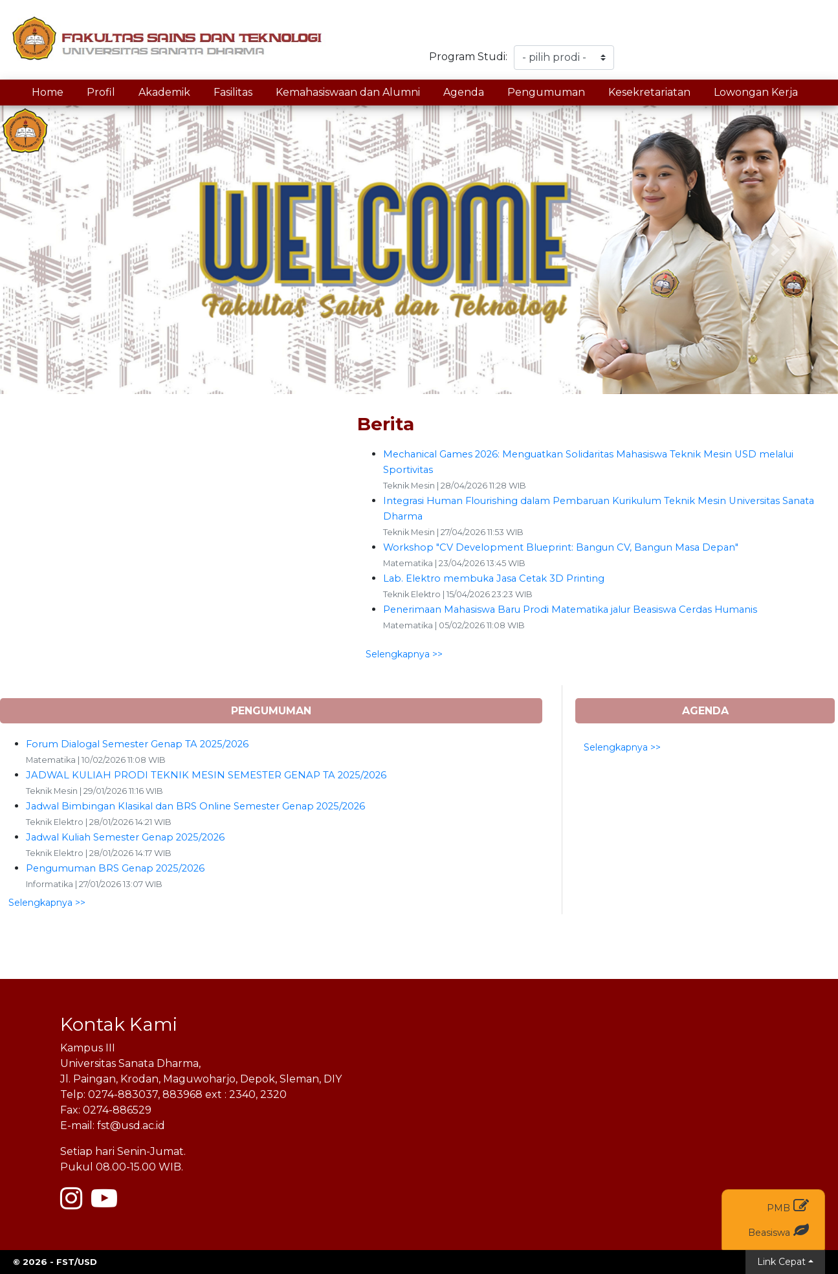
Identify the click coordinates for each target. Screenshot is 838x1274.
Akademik (164, 92)
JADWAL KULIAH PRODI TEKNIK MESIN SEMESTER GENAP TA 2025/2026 (206, 775)
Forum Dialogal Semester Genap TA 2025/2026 (137, 744)
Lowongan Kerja (756, 92)
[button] (63, 249)
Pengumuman (546, 92)
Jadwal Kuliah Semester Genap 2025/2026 (125, 837)
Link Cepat (781, 1262)
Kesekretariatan (649, 92)
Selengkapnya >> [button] (404, 654)
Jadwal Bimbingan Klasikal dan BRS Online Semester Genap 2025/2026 (195, 806)
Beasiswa (778, 1230)
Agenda (463, 92)
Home (47, 92)
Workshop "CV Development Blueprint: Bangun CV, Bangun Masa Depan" (560, 547)
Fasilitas (233, 92)
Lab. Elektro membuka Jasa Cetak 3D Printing (493, 578)
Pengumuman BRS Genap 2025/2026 (115, 868)
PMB (788, 1206)
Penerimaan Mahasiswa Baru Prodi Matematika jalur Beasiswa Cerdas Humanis (570, 609)
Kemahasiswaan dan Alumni (348, 92)
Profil (101, 92)
